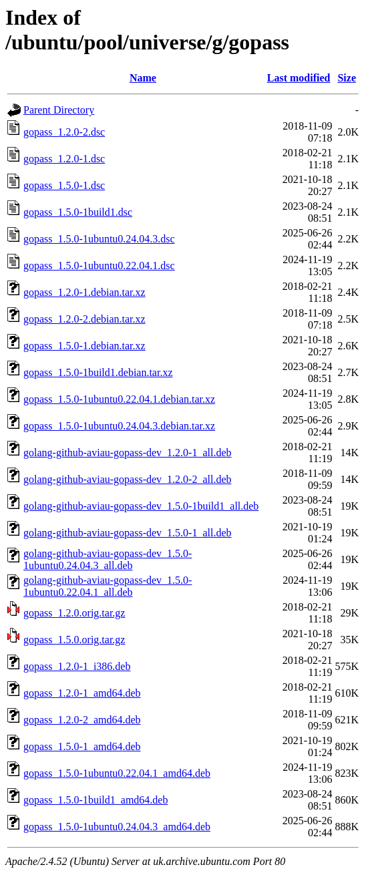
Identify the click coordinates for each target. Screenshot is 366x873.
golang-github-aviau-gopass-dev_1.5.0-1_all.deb (127, 532)
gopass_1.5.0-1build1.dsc (77, 212)
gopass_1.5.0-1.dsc (64, 185)
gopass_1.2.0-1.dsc (64, 158)
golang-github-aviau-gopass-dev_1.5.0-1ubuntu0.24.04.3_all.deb (107, 559)
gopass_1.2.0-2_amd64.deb (82, 719)
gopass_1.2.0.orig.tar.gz (74, 613)
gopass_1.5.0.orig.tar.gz (74, 639)
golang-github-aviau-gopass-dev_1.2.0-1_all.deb (127, 452)
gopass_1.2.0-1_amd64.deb (82, 693)
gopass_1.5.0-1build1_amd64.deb (95, 800)
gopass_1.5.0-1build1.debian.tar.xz (98, 372)
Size (346, 77)
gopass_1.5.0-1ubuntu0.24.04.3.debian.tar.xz (119, 425)
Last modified (299, 77)
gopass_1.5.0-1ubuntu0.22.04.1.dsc (99, 265)
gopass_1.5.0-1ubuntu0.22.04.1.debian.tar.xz (119, 399)
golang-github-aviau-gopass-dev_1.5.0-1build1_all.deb (140, 506)
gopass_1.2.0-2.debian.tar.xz (84, 319)
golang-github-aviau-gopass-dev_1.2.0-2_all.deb (127, 479)
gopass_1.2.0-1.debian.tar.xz (84, 292)
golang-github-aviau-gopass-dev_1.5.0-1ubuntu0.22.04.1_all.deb (107, 586)
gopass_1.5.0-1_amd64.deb (82, 746)
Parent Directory (58, 110)
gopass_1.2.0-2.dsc (64, 132)
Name (143, 77)
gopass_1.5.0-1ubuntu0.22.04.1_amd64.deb (116, 773)
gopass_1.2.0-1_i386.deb (76, 666)
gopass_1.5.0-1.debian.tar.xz (84, 345)
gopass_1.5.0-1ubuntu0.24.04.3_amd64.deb (116, 826)
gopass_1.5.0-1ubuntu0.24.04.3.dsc (99, 238)
